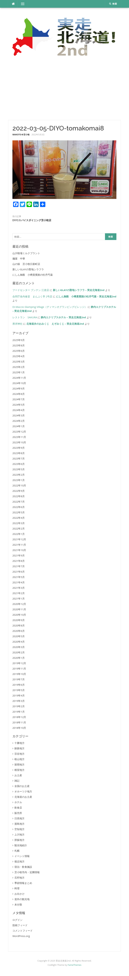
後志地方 (19, 861)
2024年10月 (19, 383)
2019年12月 (19, 663)
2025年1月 (18, 372)
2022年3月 (18, 523)
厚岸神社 (17, 323)
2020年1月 (18, 657)
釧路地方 (19, 748)
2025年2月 (18, 367)
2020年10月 (19, 614)
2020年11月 (19, 609)
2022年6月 (18, 507)
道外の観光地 (22, 899)
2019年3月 (18, 701)
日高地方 (19, 818)
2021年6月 (18, 571)
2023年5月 (18, 469)
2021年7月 (18, 566)
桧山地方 (19, 759)
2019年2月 (18, 706)
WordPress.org (21, 936)
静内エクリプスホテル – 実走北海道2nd (63, 317)
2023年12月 (19, 431)
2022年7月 (18, 501)
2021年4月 (18, 582)
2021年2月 (18, 593)
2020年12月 (19, 604)
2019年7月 (18, 679)
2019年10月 (19, 674)
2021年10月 (19, 550)
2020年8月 (18, 625)
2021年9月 (18, 555)
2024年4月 (18, 410)
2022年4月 (18, 517)
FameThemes (74, 964)
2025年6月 (18, 350)
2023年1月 (18, 480)
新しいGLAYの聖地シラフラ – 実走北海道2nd (78, 290)
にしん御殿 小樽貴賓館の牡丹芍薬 (32, 274)
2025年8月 (18, 345)
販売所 (18, 813)
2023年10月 (19, 442)
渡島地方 (19, 823)
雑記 (16, 780)
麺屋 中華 (18, 258)
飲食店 (18, 807)
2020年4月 (18, 641)
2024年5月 (18, 404)
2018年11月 (19, 722)
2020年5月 (18, 636)
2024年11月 (19, 377)
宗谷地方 (19, 753)
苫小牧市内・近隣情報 (27, 872)
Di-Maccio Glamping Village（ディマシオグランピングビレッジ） (49, 307)
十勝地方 (19, 743)
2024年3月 (18, 415)
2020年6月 (18, 630)
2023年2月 (18, 474)
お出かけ (19, 893)
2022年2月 (18, 528)
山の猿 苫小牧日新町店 (26, 264)
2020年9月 (18, 620)
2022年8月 (18, 496)
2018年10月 (19, 727)
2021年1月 (18, 598)
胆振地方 (19, 840)
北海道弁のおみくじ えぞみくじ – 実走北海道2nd (55, 323)
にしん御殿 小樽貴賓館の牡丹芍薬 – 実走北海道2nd (86, 296)
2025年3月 (18, 361)
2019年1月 (18, 711)
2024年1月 (18, 426)
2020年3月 (18, 647)
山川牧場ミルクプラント (26, 253)
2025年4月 (18, 356)
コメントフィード (22, 930)
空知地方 (19, 829)
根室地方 (19, 770)
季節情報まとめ (23, 883)
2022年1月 (18, 534)
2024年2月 (18, 420)
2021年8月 (18, 560)
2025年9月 (18, 340)
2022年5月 (18, 512)
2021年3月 (18, 587)
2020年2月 (18, 652)
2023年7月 (18, 458)
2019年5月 (18, 690)
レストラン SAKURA (24, 317)
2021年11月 (19, 544)
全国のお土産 (22, 786)
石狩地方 (19, 877)
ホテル (18, 802)
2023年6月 (18, 464)
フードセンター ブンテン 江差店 (30, 290)
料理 (16, 888)
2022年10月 (19, 485)
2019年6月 (18, 684)
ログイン (17, 919)
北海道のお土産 (23, 796)
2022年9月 (18, 490)
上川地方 (19, 834)
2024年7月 (18, 399)
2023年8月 (18, 453)
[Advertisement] (64, 89)
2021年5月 (18, 577)
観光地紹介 (20, 845)
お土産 (18, 775)
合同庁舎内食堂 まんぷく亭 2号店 (32, 296)
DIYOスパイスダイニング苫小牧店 (31, 220)
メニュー (22, 4)
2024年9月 (18, 388)
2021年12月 (19, 539)
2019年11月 (19, 668)
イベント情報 (22, 856)
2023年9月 (18, 447)
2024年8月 (18, 394)
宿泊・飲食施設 (23, 866)
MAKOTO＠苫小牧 (21, 134)
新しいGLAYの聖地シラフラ (28, 269)
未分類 (18, 904)
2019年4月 (18, 695)
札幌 (16, 850)
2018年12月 (19, 717)
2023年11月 (19, 437)
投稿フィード (20, 925)
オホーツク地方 (23, 791)
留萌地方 (19, 764)
